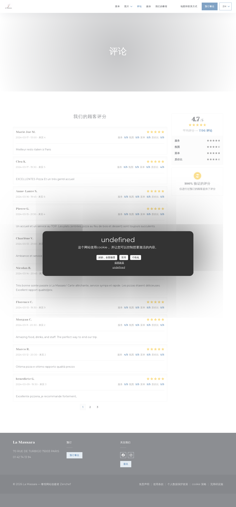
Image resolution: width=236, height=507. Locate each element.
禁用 (123, 257)
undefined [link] (118, 267)
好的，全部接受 (106, 257)
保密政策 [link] (119, 262)
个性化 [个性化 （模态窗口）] (135, 257)
